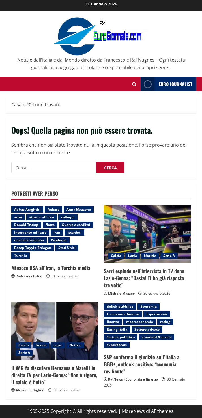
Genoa (41, 345)
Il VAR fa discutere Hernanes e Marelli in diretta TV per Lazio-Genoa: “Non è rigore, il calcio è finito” (54, 375)
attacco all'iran (41, 217)
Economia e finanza (123, 314)
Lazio (132, 255)
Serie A (169, 255)
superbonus (117, 344)
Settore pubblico (121, 337)
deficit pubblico (120, 306)
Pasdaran (59, 240)
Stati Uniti (67, 247)
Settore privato (147, 329)
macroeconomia (139, 321)
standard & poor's (156, 337)
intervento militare (30, 232)
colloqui (68, 217)
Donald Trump (26, 224)
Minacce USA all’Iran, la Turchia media (50, 267)
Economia (148, 306)
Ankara (53, 209)
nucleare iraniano (29, 240)
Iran (56, 232)
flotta (50, 224)
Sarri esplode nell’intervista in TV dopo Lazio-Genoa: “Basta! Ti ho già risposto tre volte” (144, 278)
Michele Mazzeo (121, 293)
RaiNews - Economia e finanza (133, 379)
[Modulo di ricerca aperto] (134, 84)
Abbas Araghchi (27, 209)
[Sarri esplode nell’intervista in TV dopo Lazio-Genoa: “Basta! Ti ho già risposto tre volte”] (147, 234)
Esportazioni (156, 314)
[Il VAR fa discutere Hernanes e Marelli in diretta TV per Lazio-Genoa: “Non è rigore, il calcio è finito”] (54, 331)
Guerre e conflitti (76, 224)
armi (18, 217)
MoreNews (133, 411)
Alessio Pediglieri (30, 390)
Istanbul (74, 232)
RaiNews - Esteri (29, 276)
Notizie (150, 255)
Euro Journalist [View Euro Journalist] (166, 84)
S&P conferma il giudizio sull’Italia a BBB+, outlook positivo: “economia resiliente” (141, 364)
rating (165, 321)
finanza (113, 321)
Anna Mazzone (78, 209)
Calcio (116, 255)
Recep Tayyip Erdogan (32, 247)
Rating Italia (117, 329)
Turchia (20, 255)
